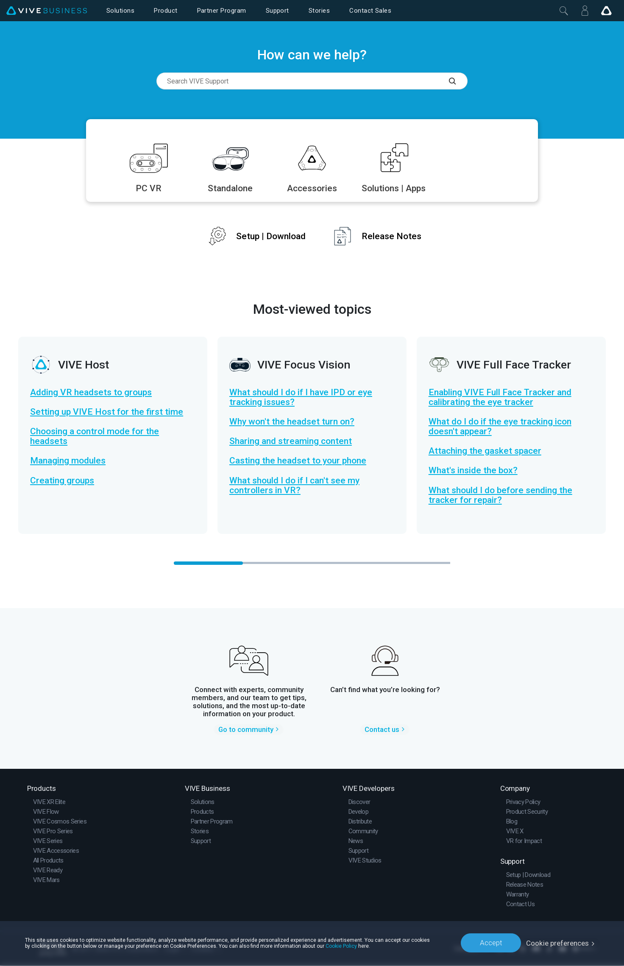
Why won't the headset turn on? (291, 422)
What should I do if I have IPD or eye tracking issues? (300, 397)
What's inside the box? (473, 470)
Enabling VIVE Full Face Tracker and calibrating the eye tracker (500, 397)
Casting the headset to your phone (297, 461)
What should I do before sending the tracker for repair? (500, 495)
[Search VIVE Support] (458, 81)
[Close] (563, 10)
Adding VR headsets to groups (91, 392)
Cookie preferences (557, 942)
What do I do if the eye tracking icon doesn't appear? (500, 426)
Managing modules (68, 461)
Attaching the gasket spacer (485, 451)
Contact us (382, 730)
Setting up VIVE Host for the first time (106, 412)
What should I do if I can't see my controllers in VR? (294, 485)
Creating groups (62, 481)
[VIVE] (46, 10)
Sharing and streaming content (290, 441)
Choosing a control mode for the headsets (94, 436)
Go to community (246, 730)
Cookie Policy (341, 946)
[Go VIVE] (606, 10)
